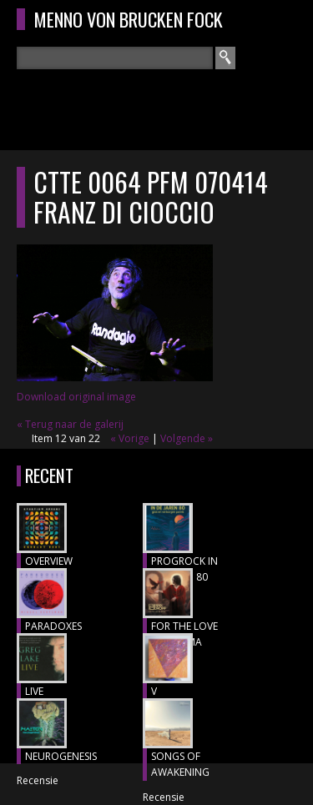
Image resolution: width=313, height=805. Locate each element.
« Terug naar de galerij (70, 424)
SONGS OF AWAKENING (180, 764)
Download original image (76, 397)
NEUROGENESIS (61, 756)
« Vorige (129, 438)
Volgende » (186, 438)
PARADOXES (53, 626)
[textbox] (115, 58)
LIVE (34, 691)
